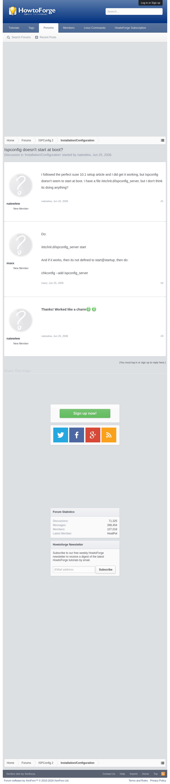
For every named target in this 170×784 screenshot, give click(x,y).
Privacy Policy (158, 780)
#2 (162, 283)
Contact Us (109, 773)
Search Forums (21, 37)
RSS (163, 774)
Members (69, 27)
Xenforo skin (13, 773)
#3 (162, 336)
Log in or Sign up (150, 2)
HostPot (112, 533)
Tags (31, 27)
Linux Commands (94, 27)
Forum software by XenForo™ (36, 780)
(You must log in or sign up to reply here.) (142, 362)
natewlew (84, 155)
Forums (49, 27)
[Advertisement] (43, 88)
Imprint (134, 773)
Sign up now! (85, 413)
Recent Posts (48, 37)
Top (156, 773)
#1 (162, 201)
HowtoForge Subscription (130, 27)
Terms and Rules (138, 780)
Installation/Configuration (42, 155)
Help (122, 773)
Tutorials (14, 27)
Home (145, 773)
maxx (10, 263)
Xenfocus (30, 773)
